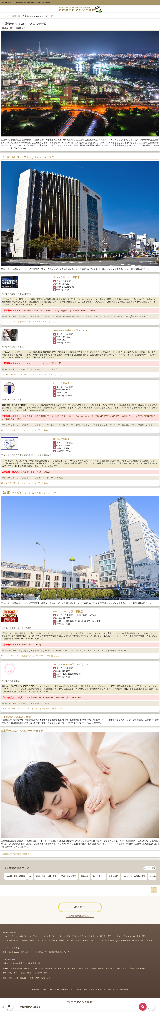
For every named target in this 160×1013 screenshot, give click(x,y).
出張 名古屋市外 (33, 963)
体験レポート (26, 952)
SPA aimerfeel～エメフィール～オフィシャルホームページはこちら (32, 374)
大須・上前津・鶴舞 (80, 968)
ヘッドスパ (67, 936)
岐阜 (11, 978)
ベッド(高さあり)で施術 (120, 940)
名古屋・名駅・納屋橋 (15, 876)
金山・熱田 (113, 876)
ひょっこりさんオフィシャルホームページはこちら (24, 430)
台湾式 (78, 940)
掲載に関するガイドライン (94, 989)
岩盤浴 (31, 940)
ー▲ (154, 890)
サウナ (93, 940)
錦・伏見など (98, 876)
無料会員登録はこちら (80, 916)
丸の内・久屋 (37, 968)
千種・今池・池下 (68, 876)
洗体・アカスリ (147, 940)
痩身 (138, 936)
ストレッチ (57, 936)
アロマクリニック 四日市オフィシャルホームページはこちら (29, 321)
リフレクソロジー (114, 936)
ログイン (80, 907)
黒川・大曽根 (128, 968)
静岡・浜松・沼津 (42, 978)
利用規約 (35, 989)
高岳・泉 (84, 876)
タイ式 (55, 940)
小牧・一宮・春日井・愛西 (134, 876)
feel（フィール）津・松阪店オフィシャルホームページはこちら (30, 655)
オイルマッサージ (37, 936)
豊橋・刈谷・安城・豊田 (46, 876)
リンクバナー (76, 989)
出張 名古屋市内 (17, 963)
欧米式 (86, 940)
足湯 (48, 936)
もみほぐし (23, 936)
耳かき (102, 936)
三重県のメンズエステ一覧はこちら (17, 854)
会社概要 (64, 989)
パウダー (136, 940)
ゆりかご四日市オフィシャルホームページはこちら (24, 483)
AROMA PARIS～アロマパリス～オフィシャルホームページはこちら (32, 708)
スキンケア (78, 936)
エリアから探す (149, 868)
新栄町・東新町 (97, 968)
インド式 (70, 940)
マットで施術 (103, 940)
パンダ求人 (38, 952)
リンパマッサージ (10, 936)
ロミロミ (39, 940)
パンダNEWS (13, 952)
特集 (4, 952)
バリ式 (47, 940)
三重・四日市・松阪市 (24, 978)
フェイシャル (129, 936)
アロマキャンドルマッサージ (14, 940)
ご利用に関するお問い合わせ (57, 952)
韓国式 (62, 940)
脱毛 (144, 936)
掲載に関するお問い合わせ (118, 989)
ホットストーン (91, 936)
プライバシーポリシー (50, 989)
